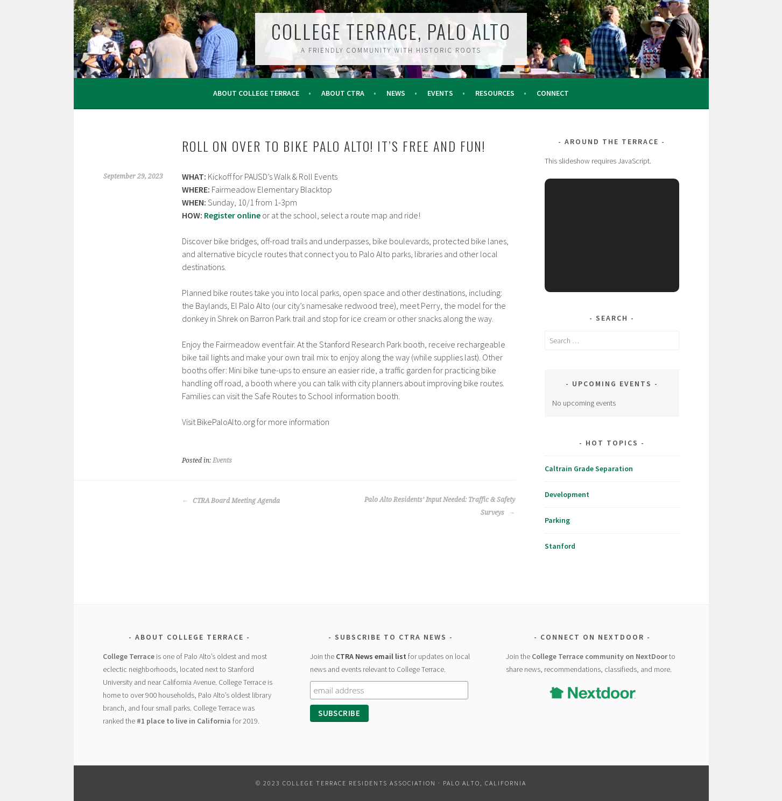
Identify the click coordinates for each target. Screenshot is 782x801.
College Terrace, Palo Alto (391, 31)
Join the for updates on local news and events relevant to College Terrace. (390, 662)
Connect (553, 93)
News (395, 93)
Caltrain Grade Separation (589, 468)
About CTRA (342, 93)
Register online (232, 215)
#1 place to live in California (184, 721)
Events (440, 93)
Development (567, 494)
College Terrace (128, 656)
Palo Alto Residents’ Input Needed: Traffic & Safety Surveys (439, 506)
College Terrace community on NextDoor (599, 656)
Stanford (560, 546)
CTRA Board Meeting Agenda (231, 501)
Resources (495, 93)
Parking (557, 520)
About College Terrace (256, 93)
